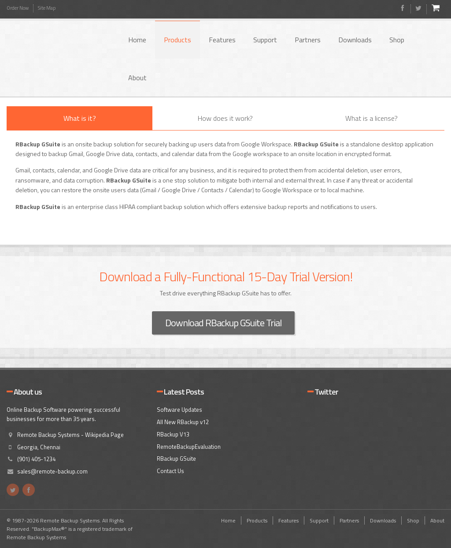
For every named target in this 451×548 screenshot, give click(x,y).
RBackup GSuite (176, 458)
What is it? (79, 118)
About (137, 77)
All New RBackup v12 (183, 422)
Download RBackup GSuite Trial (223, 322)
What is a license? (371, 118)
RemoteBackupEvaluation (189, 446)
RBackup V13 (173, 434)
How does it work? (225, 118)
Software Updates (179, 409)
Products (177, 39)
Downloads (355, 39)
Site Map (46, 7)
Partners (308, 39)
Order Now (18, 7)
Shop (396, 39)
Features (222, 39)
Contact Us (170, 470)
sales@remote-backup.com (52, 471)
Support (265, 39)
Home (137, 39)
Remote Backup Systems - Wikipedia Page (70, 434)
